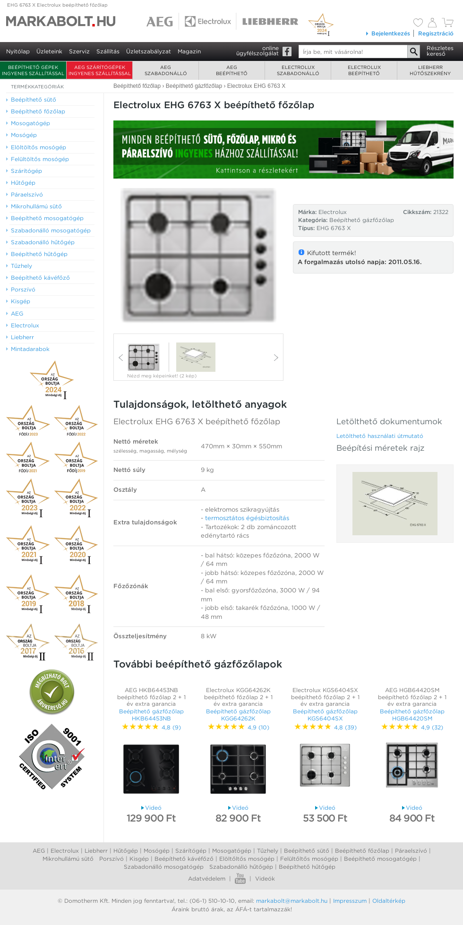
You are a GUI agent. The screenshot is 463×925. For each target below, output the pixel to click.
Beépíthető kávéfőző (184, 858)
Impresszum (350, 900)
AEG (39, 850)
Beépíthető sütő (306, 850)
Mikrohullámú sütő (68, 858)
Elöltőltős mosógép (246, 858)
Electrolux (65, 850)
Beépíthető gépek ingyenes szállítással (33, 70)
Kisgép (139, 858)
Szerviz (79, 51)
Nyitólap (18, 51)
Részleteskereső (440, 50)
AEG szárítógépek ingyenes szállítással (100, 70)
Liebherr (96, 850)
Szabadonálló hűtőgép (241, 866)
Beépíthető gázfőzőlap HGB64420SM (412, 714)
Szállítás (108, 51)
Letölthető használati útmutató (379, 435)
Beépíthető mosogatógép (380, 858)
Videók (265, 878)
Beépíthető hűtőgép (307, 866)
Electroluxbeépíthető (364, 70)
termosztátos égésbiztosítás (247, 518)
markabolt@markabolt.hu (291, 900)
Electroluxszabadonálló (298, 70)
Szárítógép (190, 850)
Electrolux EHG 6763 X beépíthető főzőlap (196, 421)
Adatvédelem (206, 878)
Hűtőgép (125, 850)
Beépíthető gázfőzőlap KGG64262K (238, 714)
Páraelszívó (411, 850)
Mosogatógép (231, 850)
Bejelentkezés (387, 33)
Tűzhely (267, 850)
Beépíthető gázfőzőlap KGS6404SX (325, 714)
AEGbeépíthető (232, 70)
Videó (151, 807)
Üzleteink (49, 51)
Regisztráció (436, 33)
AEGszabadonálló (166, 70)
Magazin (189, 51)
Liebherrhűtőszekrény (430, 70)
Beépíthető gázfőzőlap (361, 219)
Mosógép (157, 850)
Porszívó (111, 858)
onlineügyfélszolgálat (257, 50)
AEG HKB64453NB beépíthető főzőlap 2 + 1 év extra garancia (151, 696)
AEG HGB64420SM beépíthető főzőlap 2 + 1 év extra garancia (412, 696)
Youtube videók (240, 878)
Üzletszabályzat (148, 51)
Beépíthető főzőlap (362, 850)
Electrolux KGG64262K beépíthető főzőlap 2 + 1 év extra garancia (238, 696)
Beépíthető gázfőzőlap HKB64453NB (151, 714)
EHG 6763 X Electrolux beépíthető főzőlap (57, 5)
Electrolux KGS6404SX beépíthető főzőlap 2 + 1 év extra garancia (325, 696)
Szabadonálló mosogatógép (164, 866)
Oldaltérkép (388, 900)
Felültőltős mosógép (309, 858)
